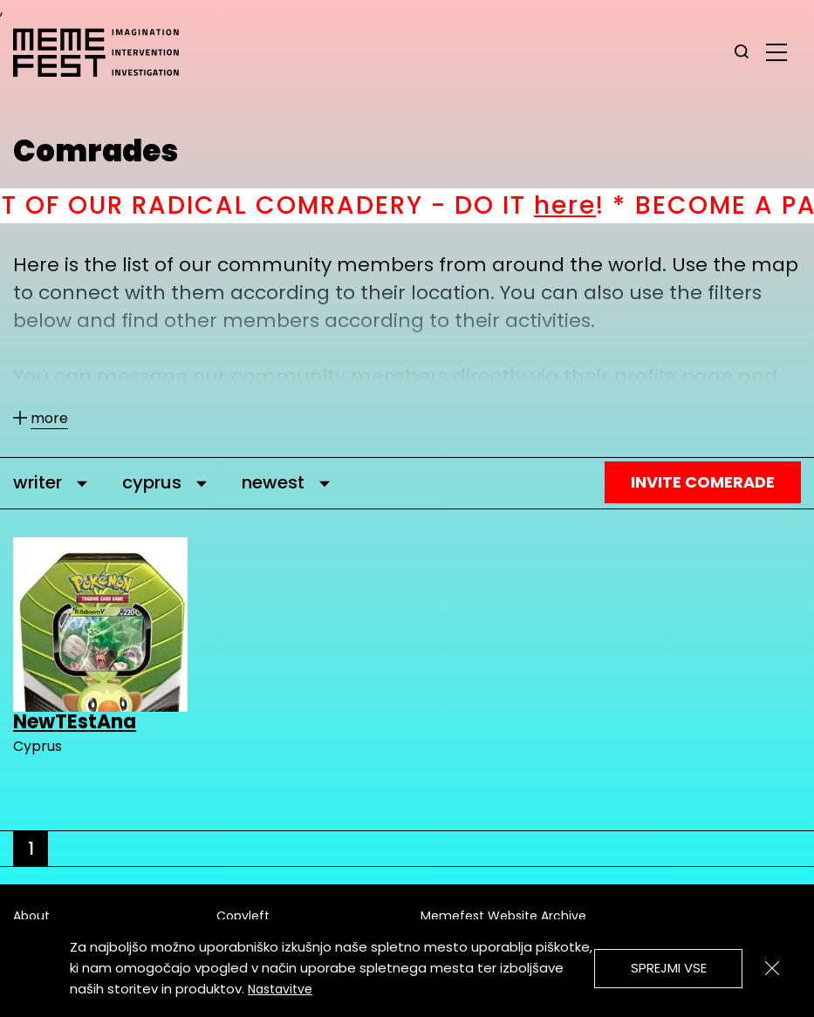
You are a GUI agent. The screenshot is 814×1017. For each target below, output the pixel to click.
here (586, 205)
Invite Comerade (703, 482)
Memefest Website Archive (503, 916)
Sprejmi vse (669, 968)
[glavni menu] (776, 51)
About (31, 916)
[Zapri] (772, 968)
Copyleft (243, 916)
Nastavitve (280, 989)
